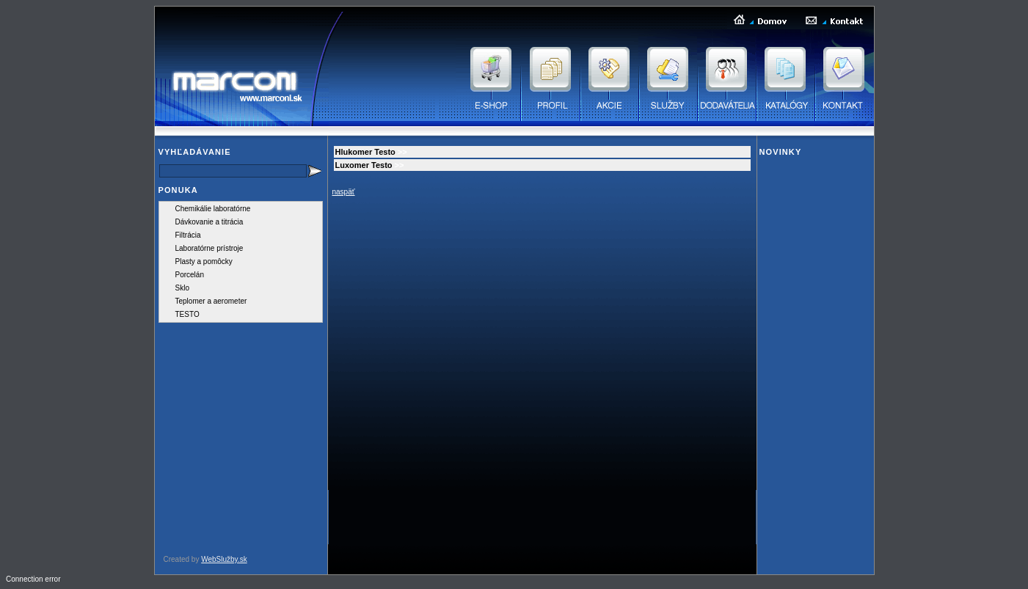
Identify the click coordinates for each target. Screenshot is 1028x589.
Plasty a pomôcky (204, 261)
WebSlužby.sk (224, 559)
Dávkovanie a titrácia (209, 222)
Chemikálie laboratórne (213, 209)
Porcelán (189, 275)
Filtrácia (188, 235)
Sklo (182, 288)
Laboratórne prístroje (209, 248)
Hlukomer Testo (365, 151)
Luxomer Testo (364, 165)
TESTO (187, 314)
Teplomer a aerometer (211, 301)
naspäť (343, 192)
